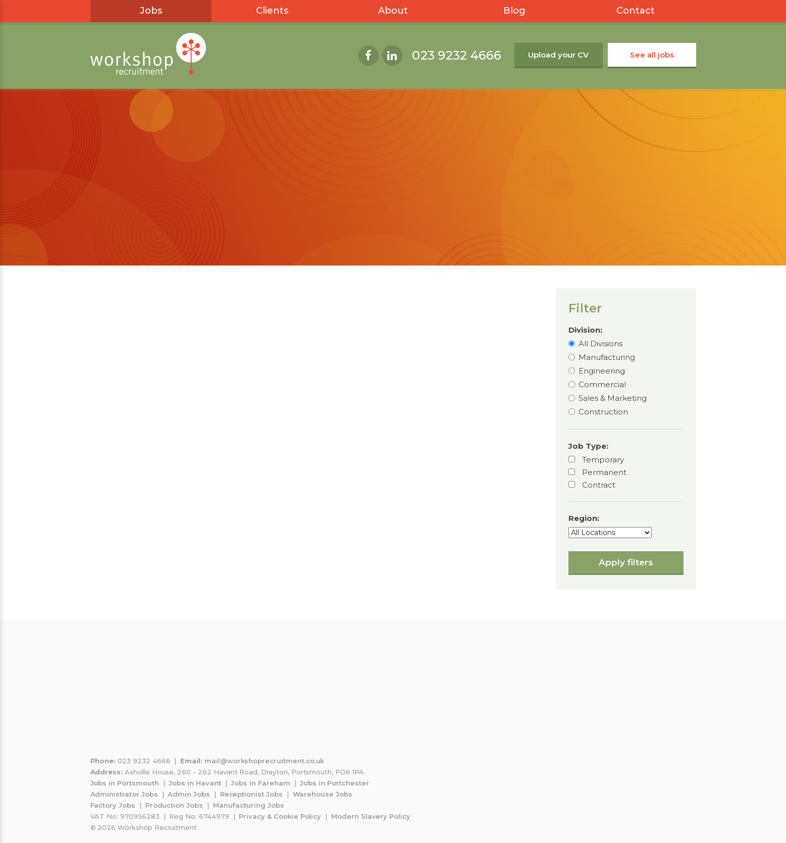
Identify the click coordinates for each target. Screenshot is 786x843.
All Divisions (600, 343)
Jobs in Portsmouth (124, 783)
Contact (635, 10)
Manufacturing (607, 357)
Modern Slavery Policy (370, 816)
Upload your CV (558, 55)
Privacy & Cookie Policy (280, 816)
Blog (514, 10)
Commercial (602, 384)
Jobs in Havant (195, 783)
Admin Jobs (189, 794)
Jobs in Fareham (260, 783)
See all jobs (652, 55)
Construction (603, 411)
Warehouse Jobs (322, 794)
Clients (272, 10)
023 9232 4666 (456, 55)
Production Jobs (174, 805)
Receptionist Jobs (251, 794)
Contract (598, 485)
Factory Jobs (112, 805)
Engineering (602, 371)
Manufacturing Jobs (248, 805)
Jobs (151, 10)
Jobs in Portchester (334, 783)
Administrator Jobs (124, 794)
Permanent (604, 472)
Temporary (603, 459)
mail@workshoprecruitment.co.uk (264, 761)
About (393, 10)
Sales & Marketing (613, 398)
